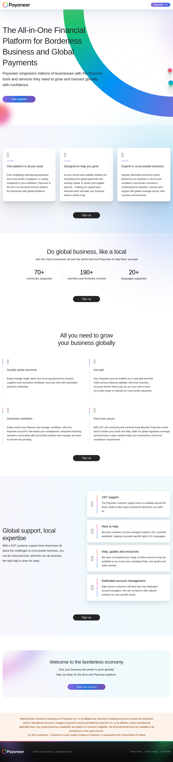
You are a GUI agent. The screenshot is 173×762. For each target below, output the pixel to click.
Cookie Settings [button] (151, 751)
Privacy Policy (136, 751)
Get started (19, 99)
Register (158, 4)
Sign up (86, 215)
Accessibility (165, 751)
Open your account (86, 687)
